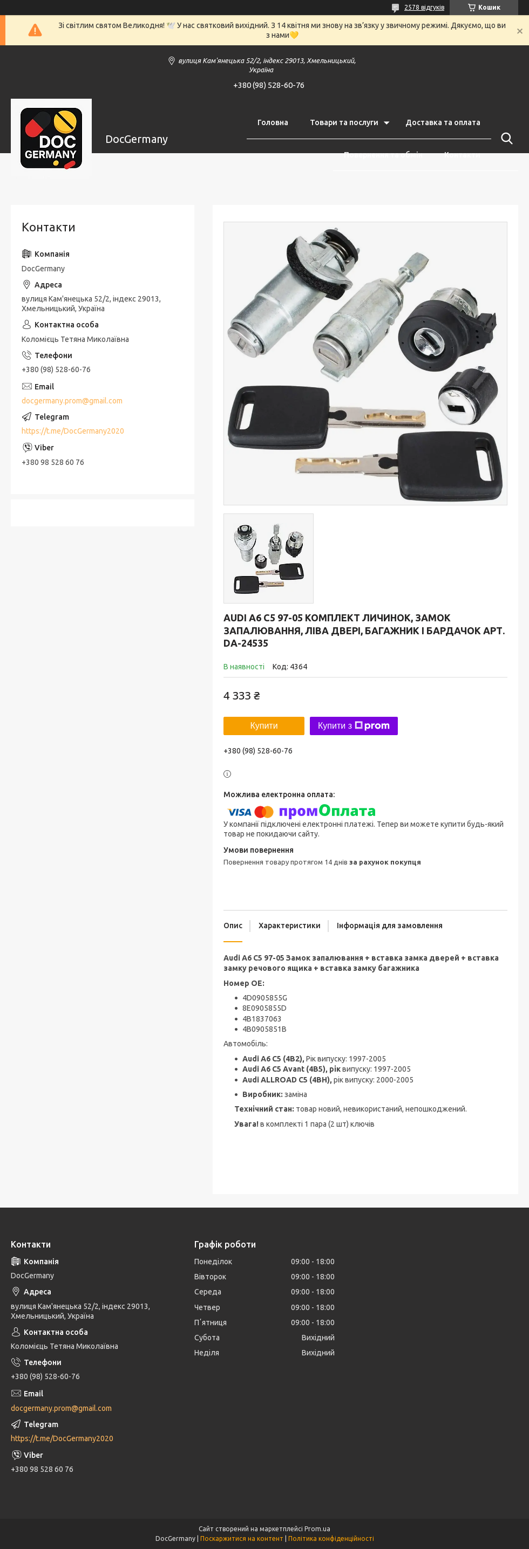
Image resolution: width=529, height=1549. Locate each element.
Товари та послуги (344, 122)
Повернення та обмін (383, 154)
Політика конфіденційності (331, 1538)
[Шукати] (504, 138)
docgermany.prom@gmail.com (72, 400)
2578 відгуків (424, 7)
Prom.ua (317, 1528)
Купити (263, 725)
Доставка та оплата (442, 122)
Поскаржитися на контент (241, 1538)
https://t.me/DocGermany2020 (73, 431)
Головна (272, 122)
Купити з (354, 726)
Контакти (462, 154)
